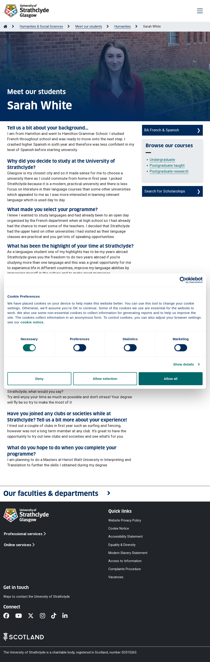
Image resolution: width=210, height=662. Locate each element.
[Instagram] (45, 616)
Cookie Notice (118, 528)
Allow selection (105, 378)
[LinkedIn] (68, 616)
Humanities (122, 26)
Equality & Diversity (122, 545)
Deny (39, 378)
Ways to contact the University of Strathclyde (36, 597)
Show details (183, 364)
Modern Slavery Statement (127, 553)
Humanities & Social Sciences (41, 26)
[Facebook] (9, 616)
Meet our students (88, 26)
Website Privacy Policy (124, 520)
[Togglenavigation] (200, 11)
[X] (34, 616)
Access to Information (125, 561)
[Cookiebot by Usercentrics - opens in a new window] (183, 280)
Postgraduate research (169, 171)
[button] (105, 494)
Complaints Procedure (124, 569)
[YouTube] (21, 616)
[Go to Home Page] (5, 26)
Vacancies (115, 577)
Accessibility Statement (125, 537)
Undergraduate (162, 159)
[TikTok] (56, 616)
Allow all (170, 378)
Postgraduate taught (167, 165)
